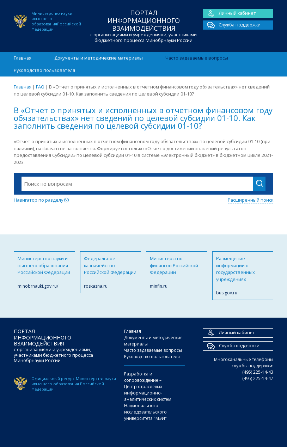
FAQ (40, 87)
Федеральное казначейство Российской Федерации (111, 272)
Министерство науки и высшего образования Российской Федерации (44, 272)
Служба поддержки (232, 25)
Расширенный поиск (250, 200)
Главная (22, 58)
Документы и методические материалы (98, 58)
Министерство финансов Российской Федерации (176, 272)
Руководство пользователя (44, 70)
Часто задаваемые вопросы (196, 58)
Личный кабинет (229, 13)
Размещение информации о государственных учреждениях (243, 275)
